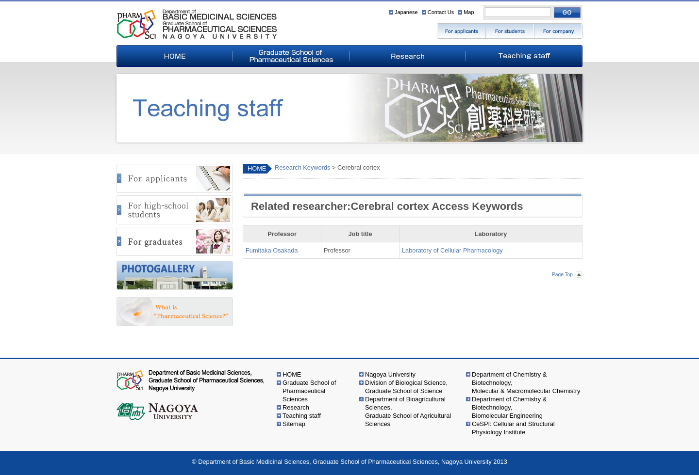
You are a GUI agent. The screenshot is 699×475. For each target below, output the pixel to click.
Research (296, 407)
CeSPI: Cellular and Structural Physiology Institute (513, 428)
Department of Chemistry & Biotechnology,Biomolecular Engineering (509, 407)
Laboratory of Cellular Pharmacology (452, 250)
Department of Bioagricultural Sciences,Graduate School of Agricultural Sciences (408, 412)
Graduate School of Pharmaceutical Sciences (309, 391)
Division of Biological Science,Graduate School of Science (406, 387)
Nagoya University (390, 374)
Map (469, 12)
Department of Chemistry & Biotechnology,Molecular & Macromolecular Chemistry (526, 383)
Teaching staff (302, 415)
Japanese (406, 12)
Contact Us (441, 12)
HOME (257, 168)
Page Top (562, 274)
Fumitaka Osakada (272, 250)
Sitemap (294, 424)
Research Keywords (303, 167)
